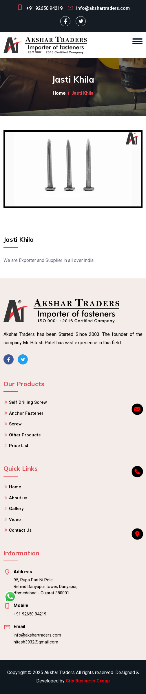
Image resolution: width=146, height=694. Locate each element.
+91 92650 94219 (44, 8)
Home (59, 93)
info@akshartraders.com (37, 635)
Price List (18, 445)
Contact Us (20, 530)
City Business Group (88, 681)
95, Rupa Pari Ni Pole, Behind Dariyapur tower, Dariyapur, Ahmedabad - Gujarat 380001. (45, 586)
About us (18, 498)
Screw (15, 424)
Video (15, 519)
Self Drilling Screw (28, 402)
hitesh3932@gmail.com (36, 642)
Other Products (25, 435)
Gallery (16, 508)
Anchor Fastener (26, 413)
